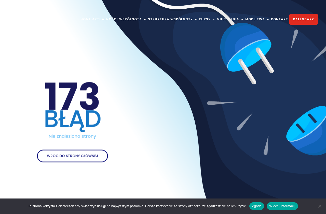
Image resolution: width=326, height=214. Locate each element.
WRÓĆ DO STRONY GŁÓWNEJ (72, 153)
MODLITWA (255, 19)
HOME (85, 19)
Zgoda (257, 206)
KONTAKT (279, 19)
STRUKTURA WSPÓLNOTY (170, 19)
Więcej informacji (282, 206)
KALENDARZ (303, 19)
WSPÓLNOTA (130, 19)
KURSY (205, 19)
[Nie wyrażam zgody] (319, 206)
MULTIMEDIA (228, 19)
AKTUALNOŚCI (105, 19)
